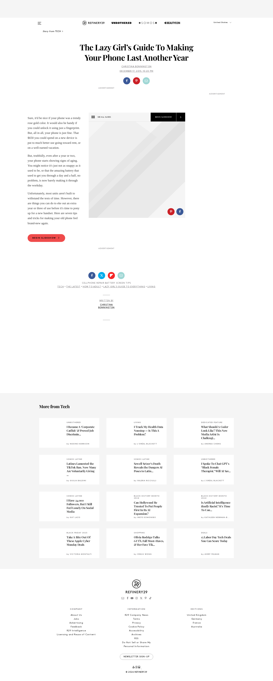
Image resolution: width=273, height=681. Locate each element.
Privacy (136, 634)
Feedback (76, 638)
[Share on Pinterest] (136, 80)
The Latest (73, 298)
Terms (136, 630)
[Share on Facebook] (126, 80)
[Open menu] (39, 21)
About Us (76, 626)
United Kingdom (196, 626)
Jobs (76, 630)
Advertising (76, 634)
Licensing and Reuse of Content (76, 646)
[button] (216, 26)
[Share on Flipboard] (111, 286)
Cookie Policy (136, 638)
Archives (136, 646)
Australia (196, 638)
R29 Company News (136, 626)
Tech (60, 298)
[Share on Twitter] (101, 286)
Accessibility (136, 642)
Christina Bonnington (136, 67)
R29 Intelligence (76, 642)
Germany (196, 630)
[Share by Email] (146, 80)
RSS (136, 649)
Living (151, 298)
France (197, 634)
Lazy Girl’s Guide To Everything (124, 298)
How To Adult (92, 298)
